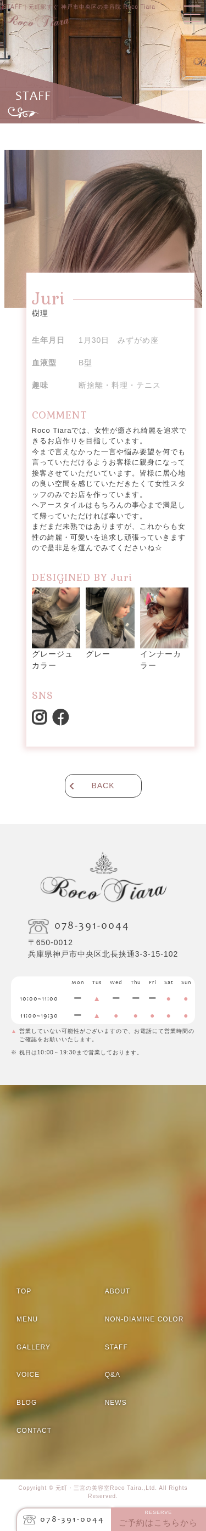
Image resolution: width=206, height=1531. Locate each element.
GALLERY (33, 1347)
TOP (23, 1291)
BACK (102, 785)
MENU (27, 1319)
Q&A (112, 1375)
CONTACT (34, 1430)
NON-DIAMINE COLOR (144, 1319)
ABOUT (117, 1291)
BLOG (26, 1402)
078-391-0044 (72, 1519)
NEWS (116, 1402)
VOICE (28, 1375)
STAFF (116, 1347)
